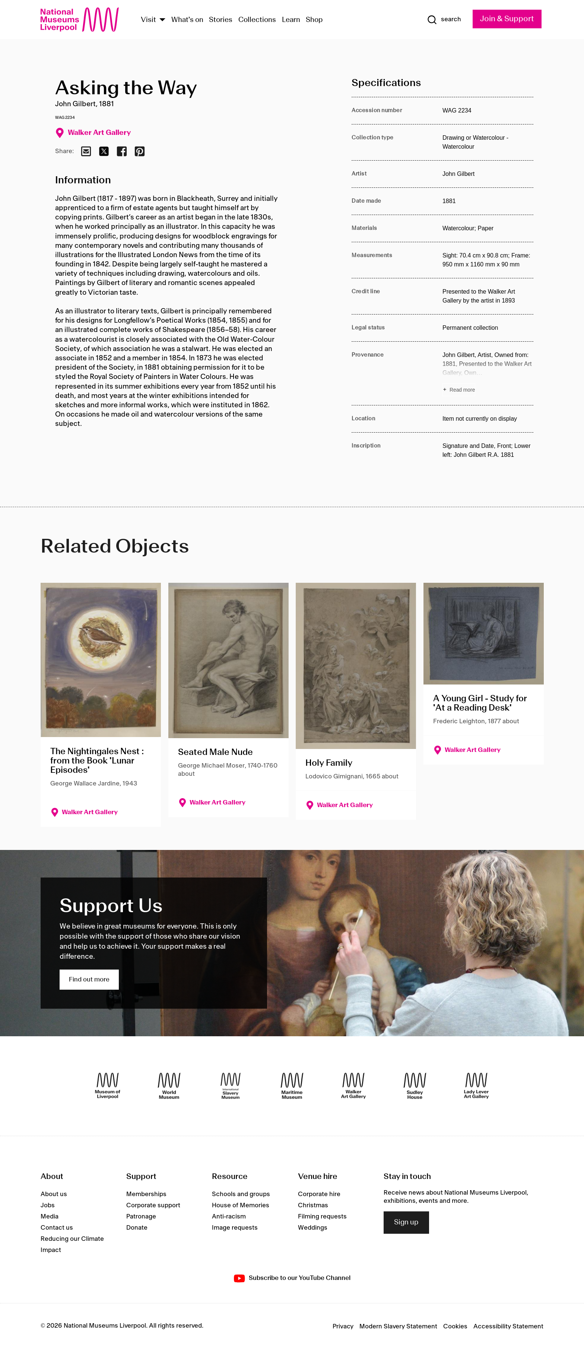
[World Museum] (169, 1086)
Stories (220, 20)
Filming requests (322, 1216)
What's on (187, 20)
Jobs (48, 1205)
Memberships (146, 1194)
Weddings (312, 1227)
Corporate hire (319, 1194)
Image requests (235, 1227)
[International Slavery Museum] (230, 1086)
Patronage (141, 1216)
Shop (314, 20)
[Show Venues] (162, 20)
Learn (291, 20)
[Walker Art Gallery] (353, 1086)
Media (49, 1216)
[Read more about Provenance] (487, 373)
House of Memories (240, 1205)
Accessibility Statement (508, 1326)
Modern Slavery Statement (398, 1326)
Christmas (313, 1205)
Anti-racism (229, 1216)
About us (54, 1194)
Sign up (406, 1222)
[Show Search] (444, 20)
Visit (148, 20)
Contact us (57, 1227)
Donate (136, 1227)
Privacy (343, 1326)
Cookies (455, 1326)
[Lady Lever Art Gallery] (476, 1086)
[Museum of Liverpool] (107, 1086)
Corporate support (153, 1205)
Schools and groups (241, 1194)
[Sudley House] (414, 1086)
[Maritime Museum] (292, 1086)
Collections (257, 20)
